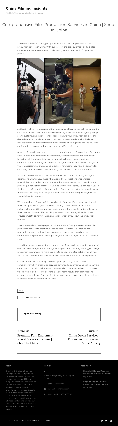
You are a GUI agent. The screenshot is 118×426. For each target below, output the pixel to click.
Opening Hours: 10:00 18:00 (60, 394)
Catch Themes (45, 421)
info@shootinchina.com (58, 389)
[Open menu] (109, 9)
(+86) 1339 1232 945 (56, 383)
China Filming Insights (26, 8)
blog (21, 291)
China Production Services (29, 297)
